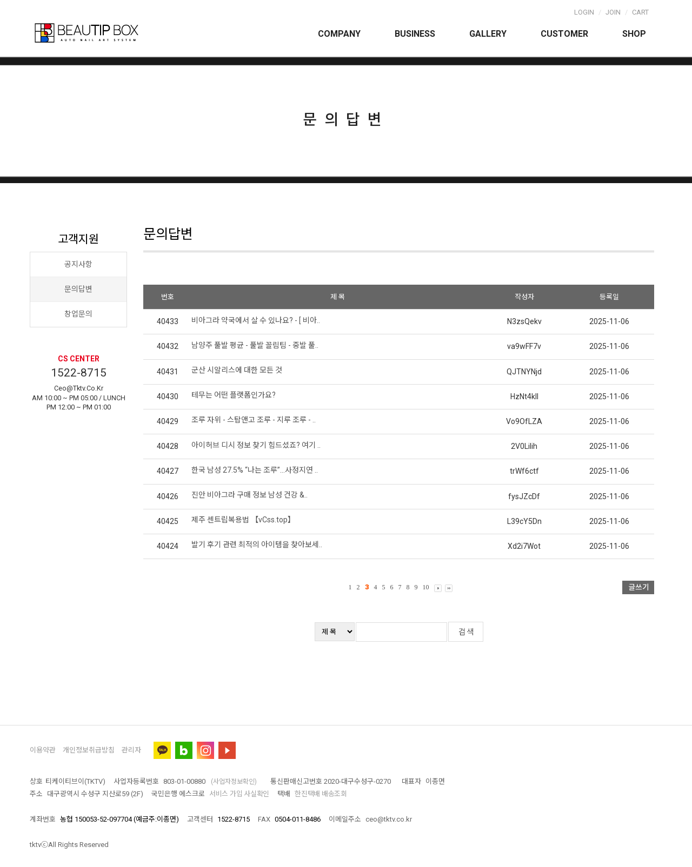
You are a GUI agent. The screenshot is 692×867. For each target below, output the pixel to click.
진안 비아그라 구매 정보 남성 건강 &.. (249, 494)
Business (415, 34)
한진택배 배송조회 (321, 794)
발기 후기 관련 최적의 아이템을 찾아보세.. (256, 544)
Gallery (488, 34)
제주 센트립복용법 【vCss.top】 (243, 519)
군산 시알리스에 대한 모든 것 (236, 370)
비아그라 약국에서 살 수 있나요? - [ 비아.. (255, 320)
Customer (564, 34)
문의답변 (78, 289)
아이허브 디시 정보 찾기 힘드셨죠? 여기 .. (256, 445)
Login (584, 12)
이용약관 (43, 750)
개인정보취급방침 (89, 750)
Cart (640, 12)
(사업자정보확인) (234, 781)
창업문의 (78, 314)
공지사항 (78, 264)
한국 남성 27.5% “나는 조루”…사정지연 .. (254, 470)
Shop (634, 34)
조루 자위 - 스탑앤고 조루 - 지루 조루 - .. (253, 419)
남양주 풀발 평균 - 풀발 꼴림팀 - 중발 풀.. (254, 345)
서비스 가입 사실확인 (239, 794)
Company (339, 34)
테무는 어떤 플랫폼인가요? (233, 395)
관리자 (131, 750)
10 (426, 587)
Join (613, 12)
